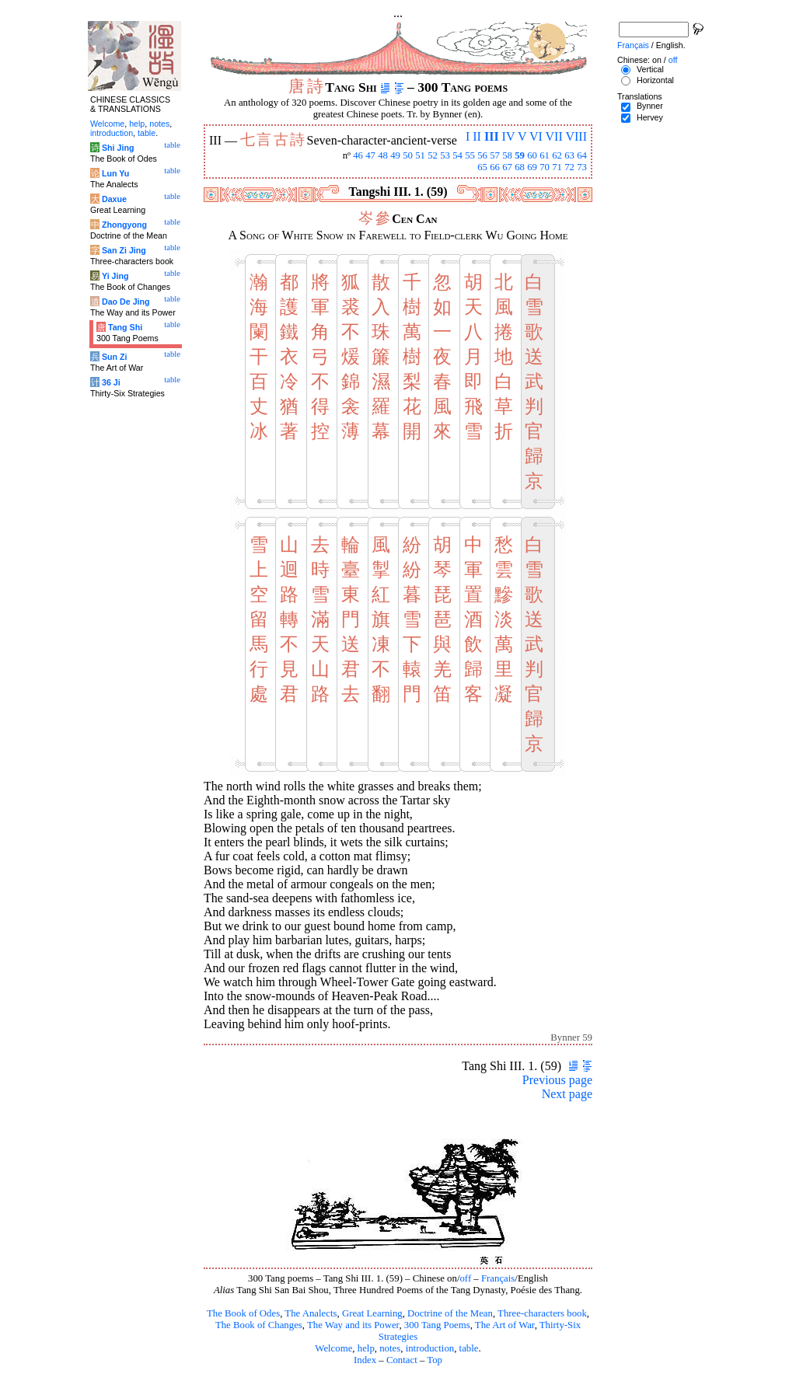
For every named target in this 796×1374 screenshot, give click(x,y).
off (465, 1278)
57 (495, 155)
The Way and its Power (353, 1325)
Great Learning (372, 1313)
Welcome (333, 1348)
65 (482, 167)
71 (557, 167)
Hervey (650, 117)
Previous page (557, 1079)
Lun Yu (115, 173)
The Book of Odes (243, 1313)
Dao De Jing (126, 301)
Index (365, 1360)
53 (445, 155)
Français (498, 1278)
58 (507, 155)
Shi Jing (118, 147)
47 (370, 155)
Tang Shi (125, 327)
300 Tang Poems (437, 1325)
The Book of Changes (258, 1325)
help (366, 1348)
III (491, 136)
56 (482, 155)
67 (507, 167)
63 (569, 155)
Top (434, 1360)
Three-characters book (542, 1313)
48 (383, 155)
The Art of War (505, 1325)
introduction (430, 1348)
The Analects (311, 1313)
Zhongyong (124, 224)
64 (582, 155)
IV (508, 136)
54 (457, 155)
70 (544, 167)
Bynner (650, 105)
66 (495, 167)
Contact (401, 1360)
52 (433, 155)
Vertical (650, 69)
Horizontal (655, 80)
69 (532, 167)
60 (532, 155)
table (469, 1348)
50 (408, 155)
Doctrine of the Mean (450, 1313)
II (477, 136)
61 (544, 155)
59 (520, 155)
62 (557, 155)
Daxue (114, 199)
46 (358, 155)
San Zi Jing (124, 250)
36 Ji (111, 382)
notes (389, 1348)
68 (520, 167)
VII (554, 136)
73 (582, 167)
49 (395, 155)
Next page (567, 1093)
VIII (576, 136)
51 (420, 155)
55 (470, 155)
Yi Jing (115, 276)
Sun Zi (114, 356)
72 (569, 167)
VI (536, 136)
